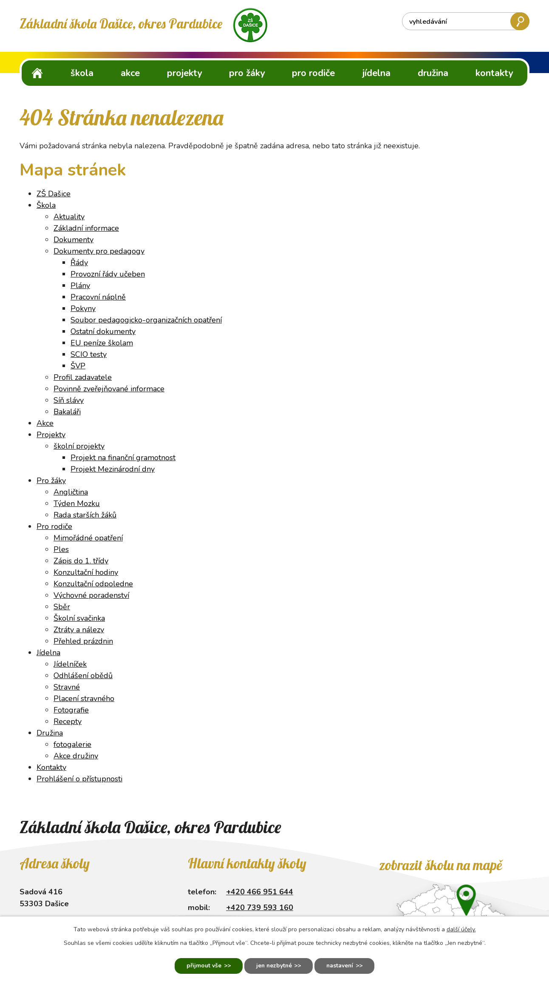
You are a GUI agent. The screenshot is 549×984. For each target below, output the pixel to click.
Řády (79, 262)
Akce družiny (76, 756)
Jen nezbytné (273, 966)
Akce (130, 73)
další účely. (461, 929)
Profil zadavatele (83, 377)
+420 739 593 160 (259, 907)
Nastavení (341, 966)
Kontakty (494, 73)
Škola (82, 73)
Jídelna (376, 73)
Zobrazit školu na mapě (440, 865)
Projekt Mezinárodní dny (113, 469)
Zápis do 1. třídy (81, 561)
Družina (433, 73)
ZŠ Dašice (37, 73)
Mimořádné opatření (88, 538)
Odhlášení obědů (83, 675)
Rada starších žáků (85, 515)
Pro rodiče (313, 73)
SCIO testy (89, 354)
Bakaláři (67, 412)
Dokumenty (73, 240)
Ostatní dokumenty (103, 331)
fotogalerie (72, 744)
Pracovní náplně (98, 297)
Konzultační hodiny (86, 572)
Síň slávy (69, 400)
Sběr (62, 607)
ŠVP (78, 366)
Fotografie (71, 710)
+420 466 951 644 (259, 892)
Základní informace (86, 228)
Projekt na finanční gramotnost (123, 457)
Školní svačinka (79, 618)
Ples (61, 549)
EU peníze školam (102, 343)
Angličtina (71, 492)
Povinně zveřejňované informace (109, 389)
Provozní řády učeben (108, 274)
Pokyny (83, 308)
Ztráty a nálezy (79, 630)
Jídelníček (70, 664)
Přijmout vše (202, 966)
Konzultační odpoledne (93, 584)
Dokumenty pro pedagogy (99, 251)
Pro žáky (247, 73)
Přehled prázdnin (83, 641)
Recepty (68, 721)
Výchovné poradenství (91, 595)
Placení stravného (84, 698)
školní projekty (79, 446)
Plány (80, 285)
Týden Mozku (77, 503)
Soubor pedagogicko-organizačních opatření (146, 320)
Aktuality (69, 217)
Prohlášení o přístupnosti (79, 779)
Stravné (67, 687)
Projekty (184, 73)
